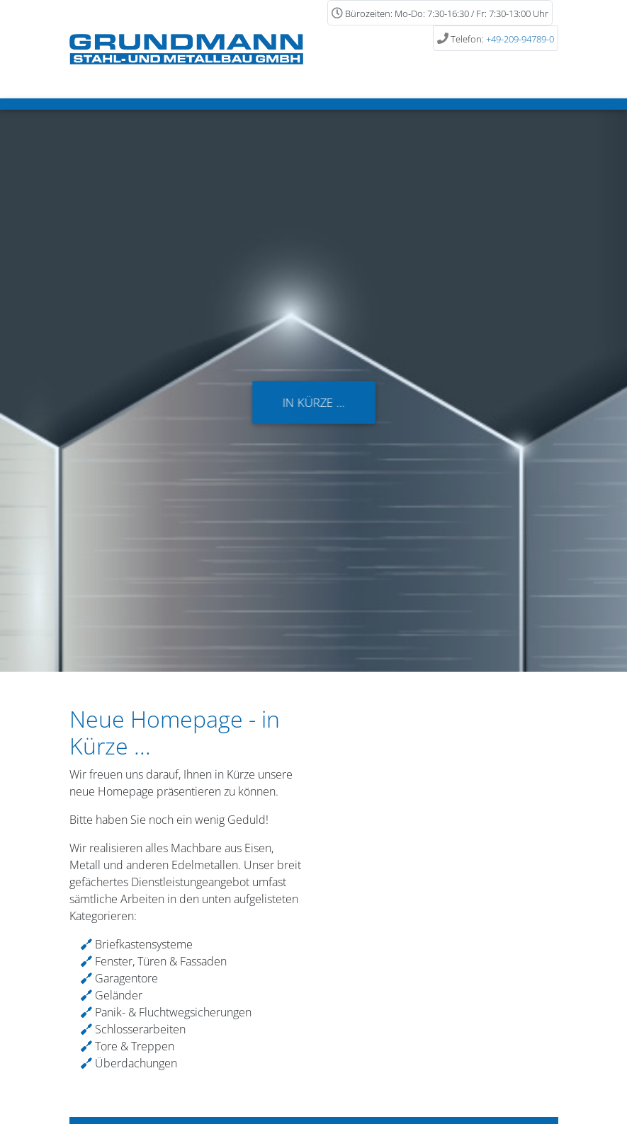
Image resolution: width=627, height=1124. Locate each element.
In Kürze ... (313, 402)
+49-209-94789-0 (520, 39)
